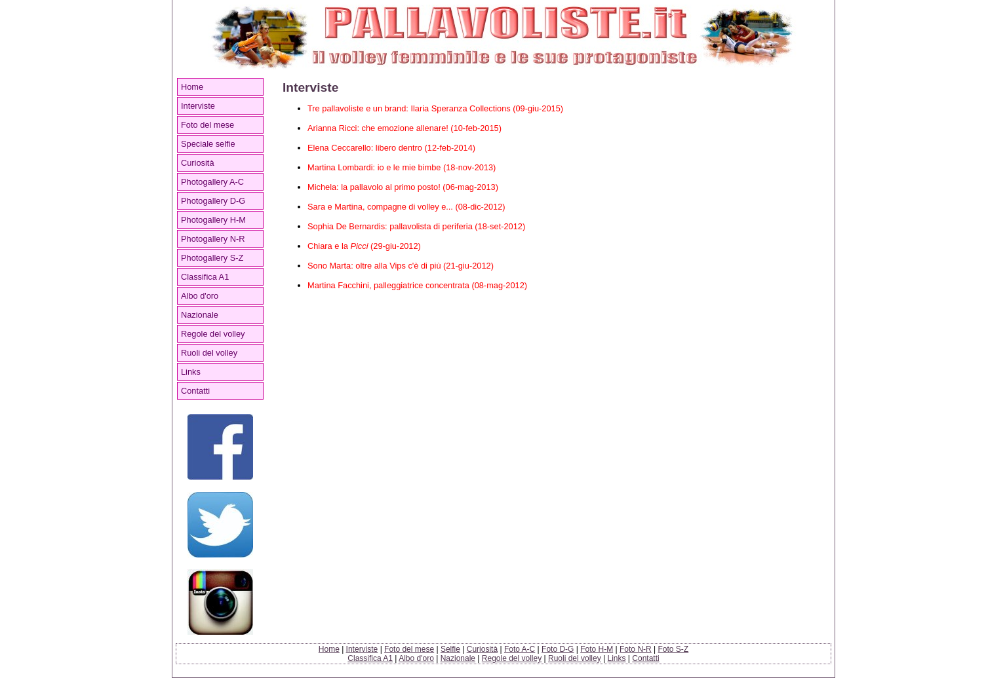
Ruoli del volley (209, 353)
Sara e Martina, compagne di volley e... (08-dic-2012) (406, 207)
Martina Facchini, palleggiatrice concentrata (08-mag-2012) (417, 285)
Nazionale (199, 315)
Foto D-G (558, 649)
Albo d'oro (199, 296)
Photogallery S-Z (212, 258)
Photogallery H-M (213, 220)
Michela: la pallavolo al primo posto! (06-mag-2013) (402, 187)
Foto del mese (207, 125)
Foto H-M (596, 649)
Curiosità (197, 163)
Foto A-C (519, 649)
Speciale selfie (208, 144)
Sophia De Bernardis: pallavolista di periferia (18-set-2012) (416, 226)
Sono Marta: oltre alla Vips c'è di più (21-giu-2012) (400, 266)
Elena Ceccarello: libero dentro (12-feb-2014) (391, 148)
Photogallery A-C (212, 182)
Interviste (198, 106)
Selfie (450, 649)
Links (191, 372)
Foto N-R (636, 649)
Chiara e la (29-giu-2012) (364, 246)
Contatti (195, 391)
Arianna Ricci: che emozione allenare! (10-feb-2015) (404, 128)
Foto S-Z (673, 649)
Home (192, 87)
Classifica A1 (205, 277)
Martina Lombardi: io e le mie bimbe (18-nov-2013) (401, 167)
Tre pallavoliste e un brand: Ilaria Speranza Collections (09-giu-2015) (435, 108)
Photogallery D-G (213, 201)
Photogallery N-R (213, 239)
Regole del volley (213, 334)
